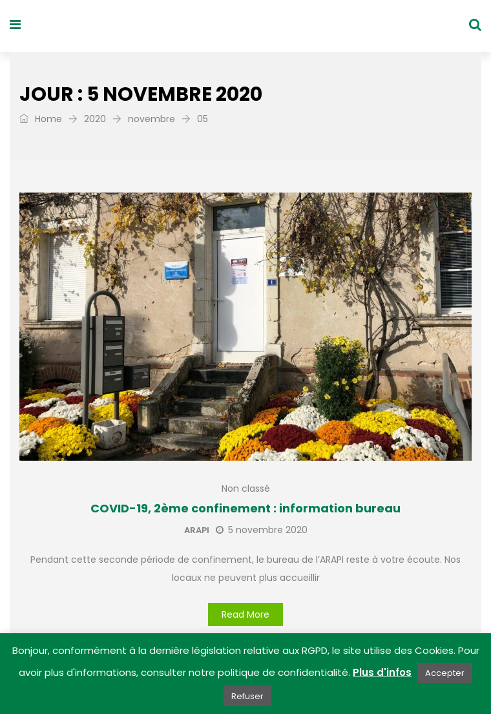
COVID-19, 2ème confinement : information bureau (245, 508)
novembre (151, 118)
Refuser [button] (247, 696)
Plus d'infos (382, 672)
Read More (245, 614)
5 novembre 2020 (262, 529)
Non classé (246, 488)
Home (40, 118)
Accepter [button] (445, 673)
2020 (95, 118)
